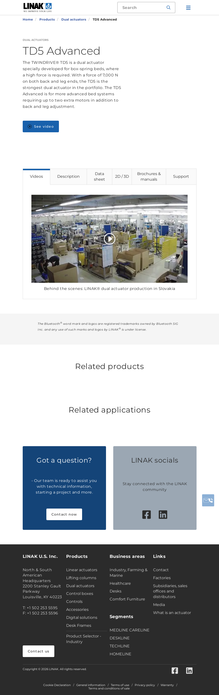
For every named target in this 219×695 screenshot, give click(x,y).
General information (90, 685)
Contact (161, 570)
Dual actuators (80, 586)
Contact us (38, 651)
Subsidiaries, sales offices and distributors (170, 591)
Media (159, 604)
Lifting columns (81, 578)
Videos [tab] (36, 176)
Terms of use (120, 685)
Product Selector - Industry (83, 639)
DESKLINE (120, 638)
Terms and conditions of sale (109, 688)
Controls (74, 601)
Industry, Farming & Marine (129, 573)
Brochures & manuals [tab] (149, 176)
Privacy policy (145, 685)
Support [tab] (181, 176)
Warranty (167, 685)
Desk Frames (78, 625)
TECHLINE (120, 646)
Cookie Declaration (57, 685)
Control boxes (79, 593)
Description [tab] (68, 176)
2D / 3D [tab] (122, 176)
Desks (115, 591)
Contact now (64, 514)
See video (41, 126)
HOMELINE (120, 654)
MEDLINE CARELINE (129, 630)
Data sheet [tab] (99, 176)
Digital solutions (81, 617)
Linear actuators (81, 570)
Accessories (77, 609)
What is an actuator (172, 612)
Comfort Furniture (127, 599)
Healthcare (120, 583)
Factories (162, 578)
